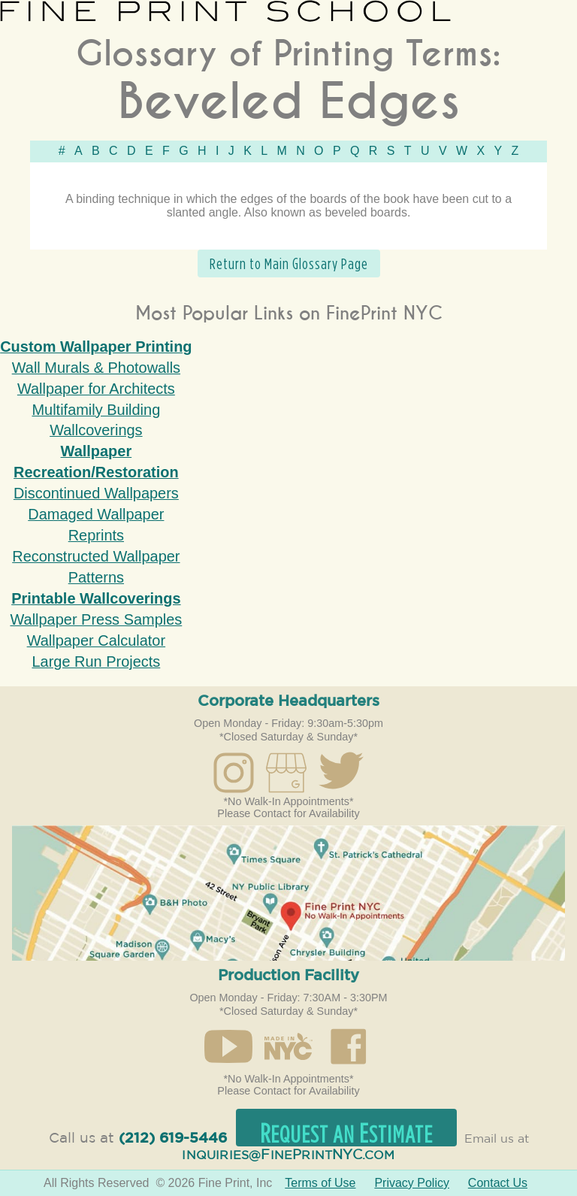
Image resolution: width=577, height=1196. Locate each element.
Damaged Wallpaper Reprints (96, 524)
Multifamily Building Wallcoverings (96, 420)
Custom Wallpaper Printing (96, 346)
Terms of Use (320, 1182)
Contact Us (497, 1182)
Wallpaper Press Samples (96, 619)
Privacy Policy (411, 1182)
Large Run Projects (96, 661)
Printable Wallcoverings (95, 598)
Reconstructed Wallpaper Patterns (96, 567)
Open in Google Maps (288, 893)
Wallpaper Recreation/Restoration (96, 461)
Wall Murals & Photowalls (96, 367)
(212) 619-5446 (173, 1138)
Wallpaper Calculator (96, 640)
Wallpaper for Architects (96, 388)
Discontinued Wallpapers (96, 493)
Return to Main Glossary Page (289, 263)
